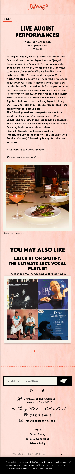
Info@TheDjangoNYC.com (37, 420)
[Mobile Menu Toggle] (12, 6)
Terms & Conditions (37, 439)
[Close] (69, 464)
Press (37, 429)
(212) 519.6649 (37, 415)
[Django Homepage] (38, 6)
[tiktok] (43, 390)
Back (7, 19)
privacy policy (35, 467)
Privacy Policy (37, 443)
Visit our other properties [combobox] (28, 454)
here (41, 149)
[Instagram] (31, 390)
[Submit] (64, 381)
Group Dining (37, 434)
